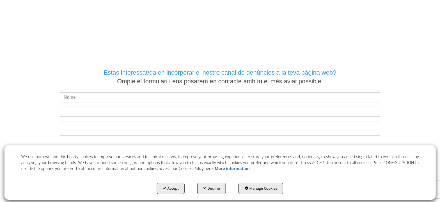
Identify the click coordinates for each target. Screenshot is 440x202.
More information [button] (232, 168)
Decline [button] (211, 188)
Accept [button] (171, 188)
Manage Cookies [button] (260, 188)
